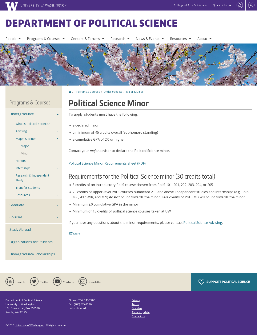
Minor (25, 153)
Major (25, 146)
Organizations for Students (31, 242)
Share (74, 234)
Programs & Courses (43, 38)
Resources (178, 38)
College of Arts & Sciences (191, 5)
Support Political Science (224, 282)
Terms (135, 304)
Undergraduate (113, 92)
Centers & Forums (85, 38)
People (11, 38)
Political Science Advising (202, 222)
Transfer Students (28, 188)
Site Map (137, 308)
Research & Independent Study (32, 177)
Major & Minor (134, 92)
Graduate (16, 205)
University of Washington (29, 325)
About (202, 38)
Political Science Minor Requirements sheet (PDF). (107, 163)
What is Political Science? (32, 124)
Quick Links (220, 5)
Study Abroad (20, 229)
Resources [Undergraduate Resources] (23, 195)
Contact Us (138, 316)
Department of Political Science (91, 23)
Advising (21, 131)
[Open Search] (251, 5)
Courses (16, 217)
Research (118, 38)
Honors (21, 161)
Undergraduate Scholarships (32, 254)
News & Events (148, 38)
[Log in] (239, 5)
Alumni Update (141, 312)
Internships (23, 168)
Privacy (136, 300)
